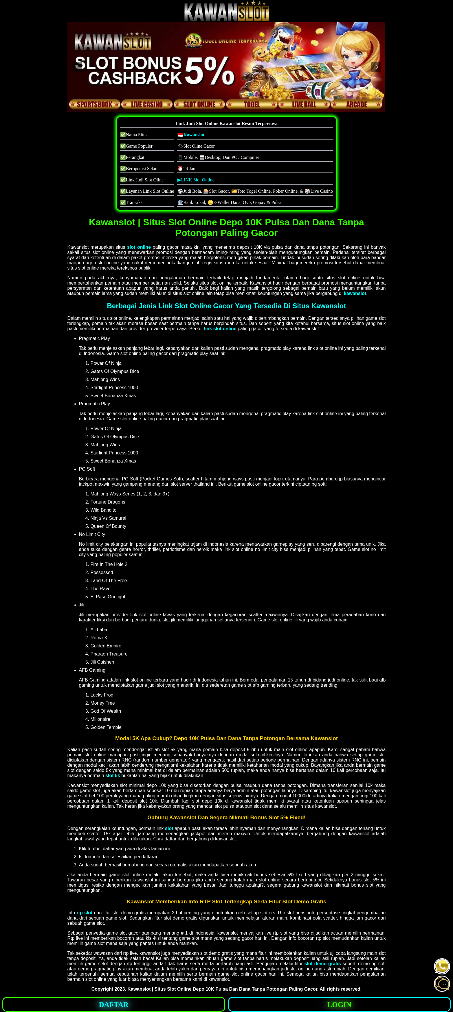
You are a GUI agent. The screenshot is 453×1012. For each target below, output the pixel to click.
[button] (77, 67)
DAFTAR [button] (114, 1005)
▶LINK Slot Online (195, 179)
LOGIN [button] (339, 1005)
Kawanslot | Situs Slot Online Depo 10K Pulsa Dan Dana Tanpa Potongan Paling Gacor (222, 989)
